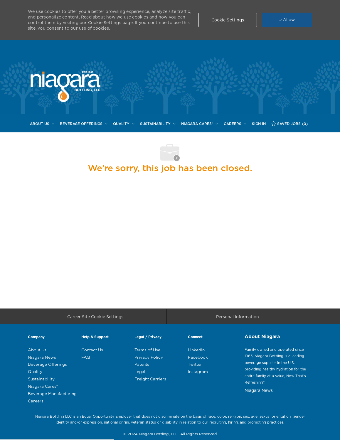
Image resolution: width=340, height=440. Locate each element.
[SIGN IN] (259, 123)
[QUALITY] (123, 123)
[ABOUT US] (42, 123)
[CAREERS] (235, 123)
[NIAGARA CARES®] (199, 123)
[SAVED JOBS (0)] (289, 124)
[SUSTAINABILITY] (158, 123)
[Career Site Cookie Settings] (95, 318)
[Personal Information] (237, 318)
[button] (227, 20)
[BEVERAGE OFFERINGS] (83, 123)
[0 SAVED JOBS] (289, 124)
